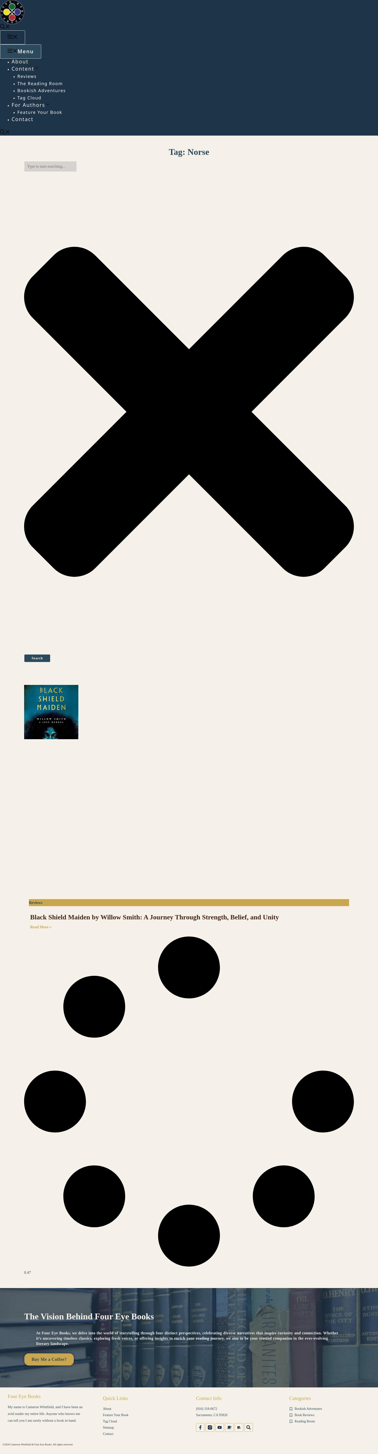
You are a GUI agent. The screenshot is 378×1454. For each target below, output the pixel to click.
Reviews (27, 76)
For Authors (31, 105)
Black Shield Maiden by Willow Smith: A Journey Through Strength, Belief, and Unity (154, 917)
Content (25, 68)
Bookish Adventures (41, 90)
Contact (23, 119)
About (20, 61)
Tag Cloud (29, 98)
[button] (5, 27)
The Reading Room (40, 83)
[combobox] (50, 166)
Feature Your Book (39, 112)
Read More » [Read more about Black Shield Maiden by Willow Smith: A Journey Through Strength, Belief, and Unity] (41, 927)
